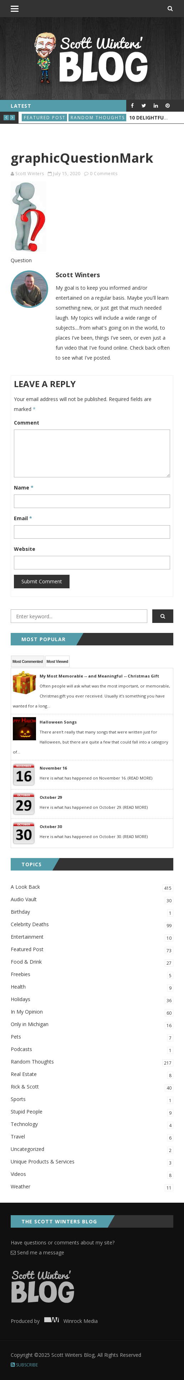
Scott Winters (29, 174)
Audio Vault (92, 900)
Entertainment (92, 937)
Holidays (92, 1000)
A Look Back (92, 887)
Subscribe (24, 1365)
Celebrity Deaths (92, 925)
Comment (26, 422)
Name (24, 487)
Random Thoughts (98, 118)
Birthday (92, 912)
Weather (92, 1187)
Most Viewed (57, 661)
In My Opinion (92, 1012)
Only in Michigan (92, 1025)
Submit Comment (41, 581)
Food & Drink (92, 962)
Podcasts (92, 1050)
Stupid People (92, 1112)
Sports (92, 1100)
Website (24, 549)
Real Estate (92, 1075)
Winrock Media (69, 1321)
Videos (92, 1175)
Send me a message (37, 1252)
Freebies (92, 975)
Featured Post (45, 118)
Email (23, 518)
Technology (92, 1125)
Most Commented (27, 661)
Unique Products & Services (92, 1162)
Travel (92, 1137)
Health (92, 987)
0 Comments (103, 174)
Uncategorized (92, 1150)
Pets (92, 1037)
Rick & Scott (92, 1087)
